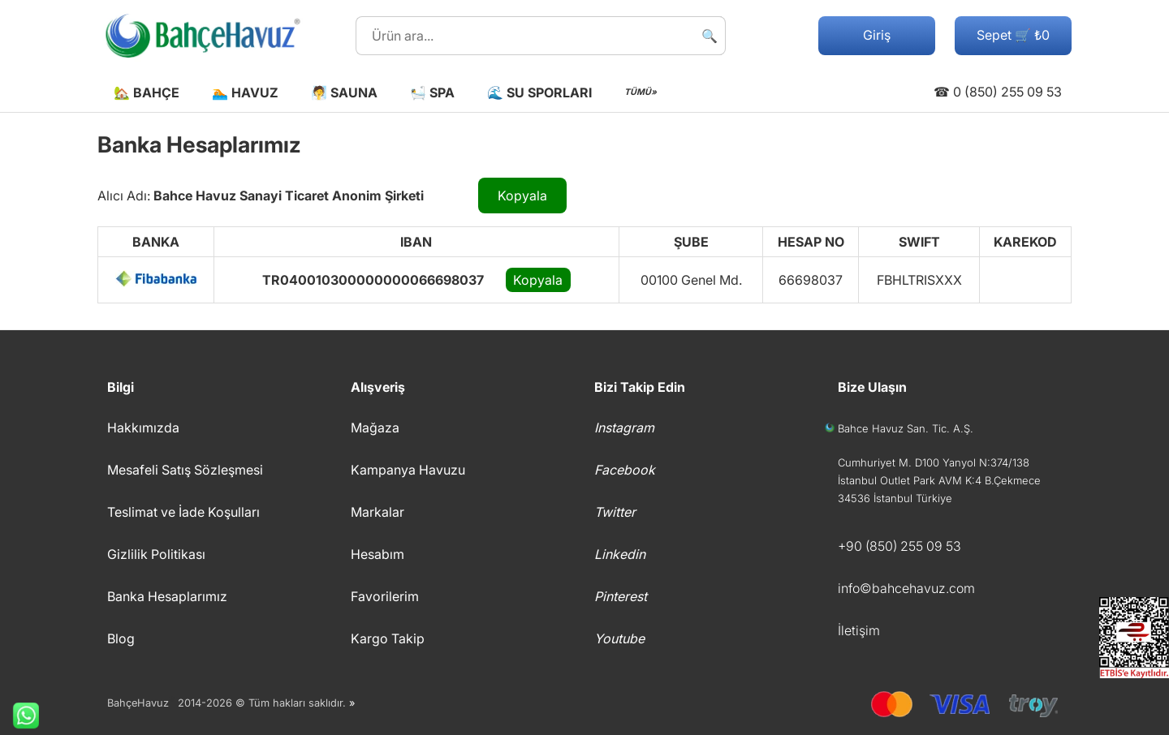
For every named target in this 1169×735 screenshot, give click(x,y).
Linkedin (619, 554)
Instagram (624, 427)
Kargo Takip (388, 638)
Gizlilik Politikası (156, 554)
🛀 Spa (432, 92)
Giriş (877, 35)
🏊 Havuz (245, 92)
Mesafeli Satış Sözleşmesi (185, 470)
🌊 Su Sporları (539, 92)
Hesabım (377, 554)
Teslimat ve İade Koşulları (183, 512)
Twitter (615, 512)
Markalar (377, 512)
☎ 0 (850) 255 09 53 (998, 92)
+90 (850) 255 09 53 (899, 546)
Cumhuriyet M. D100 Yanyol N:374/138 (933, 462)
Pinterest (620, 596)
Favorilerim (385, 596)
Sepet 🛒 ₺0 (1013, 35)
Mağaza (375, 427)
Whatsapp (19, 715)
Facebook (624, 470)
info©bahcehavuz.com (906, 588)
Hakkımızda (143, 427)
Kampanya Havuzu (408, 470)
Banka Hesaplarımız (167, 596)
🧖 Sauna (344, 92)
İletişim (859, 630)
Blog (121, 638)
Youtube (619, 638)
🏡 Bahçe (146, 92)
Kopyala (522, 195)
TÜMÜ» (640, 92)
